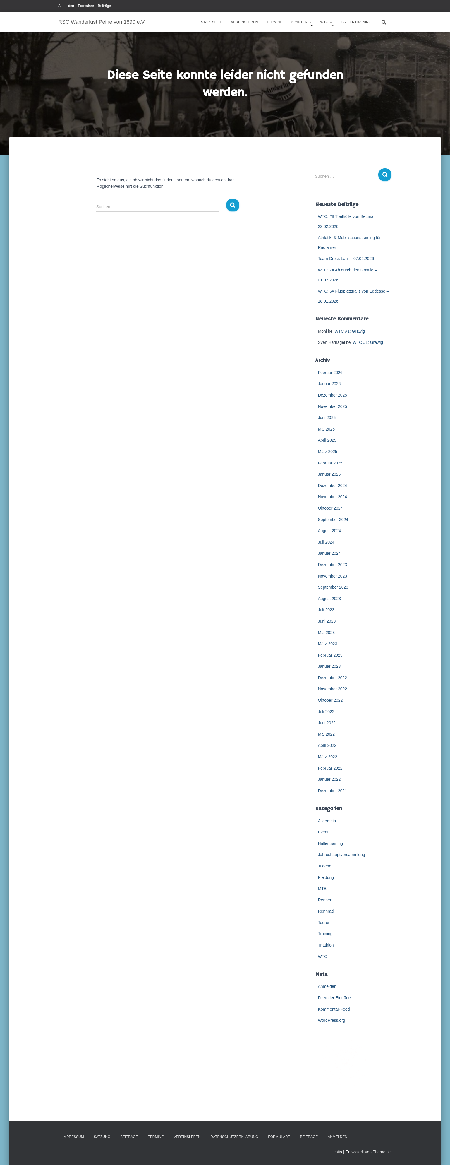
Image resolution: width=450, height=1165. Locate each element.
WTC (326, 22)
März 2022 (327, 756)
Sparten (301, 22)
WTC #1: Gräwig (349, 331)
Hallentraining (356, 22)
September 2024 (333, 519)
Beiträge (104, 6)
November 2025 (332, 406)
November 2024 (332, 496)
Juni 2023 (327, 621)
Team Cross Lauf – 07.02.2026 (346, 258)
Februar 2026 (330, 372)
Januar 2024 (329, 553)
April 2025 (327, 440)
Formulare (86, 6)
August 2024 (329, 530)
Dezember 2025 (332, 395)
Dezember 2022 (332, 677)
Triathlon (326, 945)
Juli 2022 (326, 711)
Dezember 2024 (332, 485)
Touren (324, 922)
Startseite (211, 22)
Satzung (102, 1137)
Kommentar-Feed (334, 1009)
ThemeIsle (382, 1151)
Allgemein (327, 821)
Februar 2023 (330, 655)
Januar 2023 (329, 666)
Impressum (73, 1137)
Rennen (325, 900)
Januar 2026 (329, 383)
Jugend (325, 866)
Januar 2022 (329, 779)
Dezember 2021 (332, 790)
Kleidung (326, 877)
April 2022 (327, 745)
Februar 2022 (330, 768)
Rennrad (326, 911)
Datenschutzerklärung (234, 1137)
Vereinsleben (244, 22)
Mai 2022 (326, 734)
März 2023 (327, 643)
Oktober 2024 (330, 508)
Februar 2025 (330, 463)
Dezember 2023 (332, 564)
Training (325, 933)
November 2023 (332, 576)
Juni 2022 (327, 722)
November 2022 (332, 688)
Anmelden (66, 6)
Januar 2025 (329, 474)
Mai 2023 (326, 632)
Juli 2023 (326, 609)
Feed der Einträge (334, 997)
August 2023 (329, 598)
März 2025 (327, 451)
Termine (274, 22)
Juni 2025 (327, 417)
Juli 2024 (326, 542)
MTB (322, 888)
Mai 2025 (326, 429)
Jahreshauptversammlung (341, 854)
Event (323, 832)
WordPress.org (331, 1020)
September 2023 (333, 587)
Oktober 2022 (330, 700)
